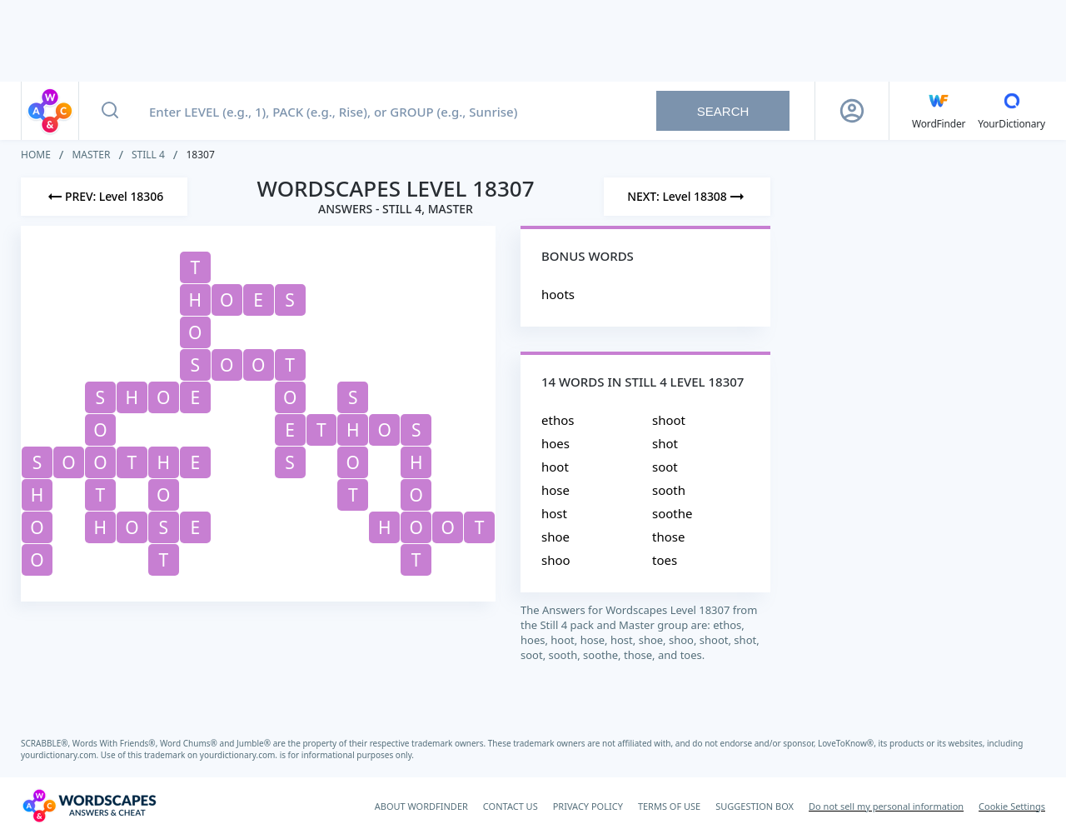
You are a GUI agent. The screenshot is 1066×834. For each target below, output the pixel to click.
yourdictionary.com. (61, 755)
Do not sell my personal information (886, 806)
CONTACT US (510, 806)
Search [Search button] (723, 111)
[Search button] (110, 111)
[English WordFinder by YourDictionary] (938, 111)
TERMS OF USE (669, 806)
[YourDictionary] (1011, 111)
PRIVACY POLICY (588, 806)
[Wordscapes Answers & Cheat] (89, 805)
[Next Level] (687, 196)
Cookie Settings (1012, 806)
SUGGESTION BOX (754, 806)
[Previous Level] (104, 196)
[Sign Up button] (852, 111)
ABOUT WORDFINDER (421, 806)
